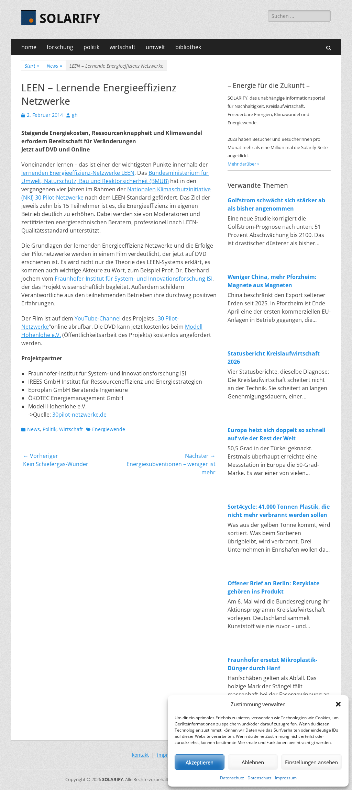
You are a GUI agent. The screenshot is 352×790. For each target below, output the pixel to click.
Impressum (286, 778)
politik (91, 47)
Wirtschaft (71, 429)
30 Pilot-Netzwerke (59, 197)
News (54, 65)
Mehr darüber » (243, 164)
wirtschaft (122, 47)
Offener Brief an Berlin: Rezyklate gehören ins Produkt (273, 587)
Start (32, 65)
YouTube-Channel (98, 318)
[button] (338, 704)
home (28, 47)
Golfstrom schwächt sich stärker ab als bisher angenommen (276, 204)
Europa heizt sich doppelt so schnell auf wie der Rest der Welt (277, 434)
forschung (60, 47)
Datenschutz (232, 778)
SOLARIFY (70, 18)
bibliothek (188, 47)
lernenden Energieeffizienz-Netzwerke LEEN (77, 173)
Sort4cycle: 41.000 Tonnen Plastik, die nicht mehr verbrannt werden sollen (279, 511)
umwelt (155, 47)
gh (75, 115)
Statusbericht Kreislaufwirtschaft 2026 (274, 357)
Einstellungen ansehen (311, 762)
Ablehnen (253, 762)
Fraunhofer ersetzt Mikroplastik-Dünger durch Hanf (272, 664)
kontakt (140, 755)
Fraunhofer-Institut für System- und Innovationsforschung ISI (133, 278)
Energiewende (108, 429)
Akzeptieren (199, 762)
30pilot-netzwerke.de (79, 414)
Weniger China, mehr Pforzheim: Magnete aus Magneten (272, 281)
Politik (49, 429)
